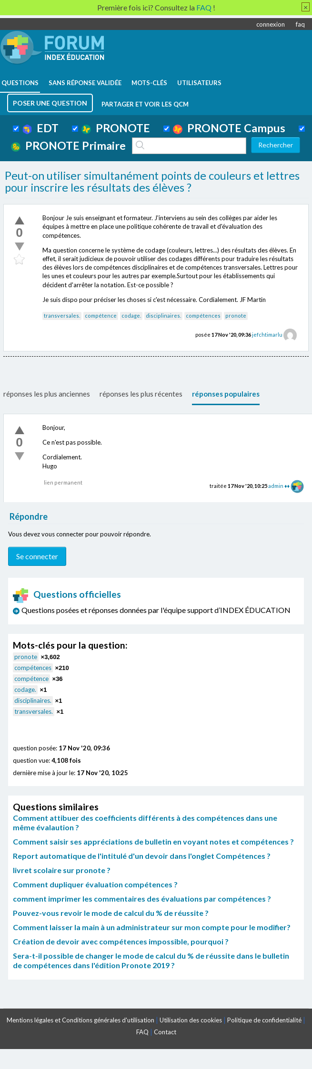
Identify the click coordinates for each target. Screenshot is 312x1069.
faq (300, 24)
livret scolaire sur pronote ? (62, 870)
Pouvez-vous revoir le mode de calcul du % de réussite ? (111, 912)
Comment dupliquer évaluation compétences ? (95, 884)
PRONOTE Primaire (68, 145)
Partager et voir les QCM (145, 104)
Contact (165, 1032)
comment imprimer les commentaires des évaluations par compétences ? (142, 898)
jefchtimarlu (267, 334)
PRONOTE (115, 128)
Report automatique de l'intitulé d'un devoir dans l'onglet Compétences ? (142, 855)
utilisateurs (199, 83)
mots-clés (149, 83)
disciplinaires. (163, 315)
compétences (203, 315)
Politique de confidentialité (264, 1020)
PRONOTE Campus (229, 128)
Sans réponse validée (85, 83)
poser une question (50, 103)
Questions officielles (67, 594)
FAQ (142, 1032)
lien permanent (63, 482)
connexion (270, 24)
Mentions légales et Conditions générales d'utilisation (80, 1020)
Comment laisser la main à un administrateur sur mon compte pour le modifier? (152, 927)
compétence (101, 315)
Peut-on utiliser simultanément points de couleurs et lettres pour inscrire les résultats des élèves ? (152, 181)
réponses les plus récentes (141, 393)
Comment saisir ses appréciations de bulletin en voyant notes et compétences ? (153, 841)
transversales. (62, 315)
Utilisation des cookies (191, 1020)
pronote (235, 315)
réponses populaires (226, 393)
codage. (131, 315)
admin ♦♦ (279, 486)
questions (20, 83)
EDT (40, 128)
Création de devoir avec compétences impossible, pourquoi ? (121, 941)
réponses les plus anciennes (46, 393)
